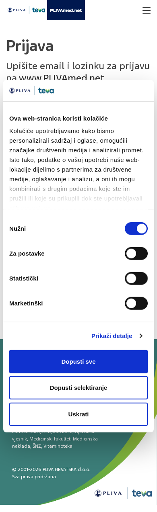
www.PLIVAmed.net (61, 78)
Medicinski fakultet (49, 439)
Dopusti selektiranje (78, 387)
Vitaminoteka (57, 446)
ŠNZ (37, 446)
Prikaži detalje (111, 335)
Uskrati (78, 413)
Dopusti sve (78, 361)
